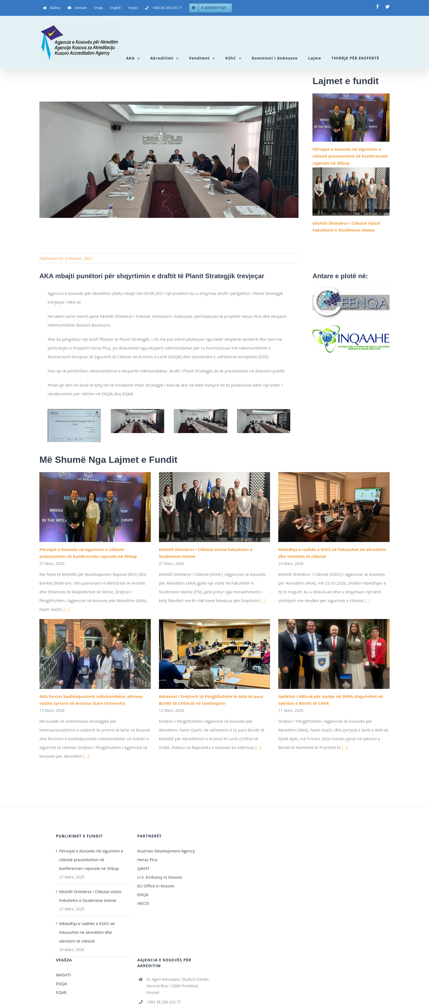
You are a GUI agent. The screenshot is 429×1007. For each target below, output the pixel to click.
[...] (66, 609)
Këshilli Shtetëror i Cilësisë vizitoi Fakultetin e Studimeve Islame (90, 896)
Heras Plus (147, 859)
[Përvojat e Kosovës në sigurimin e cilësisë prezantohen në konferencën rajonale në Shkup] (351, 117)
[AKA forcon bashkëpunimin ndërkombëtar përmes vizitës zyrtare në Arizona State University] (95, 654)
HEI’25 (143, 903)
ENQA (143, 894)
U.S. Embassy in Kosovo (159, 877)
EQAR (61, 992)
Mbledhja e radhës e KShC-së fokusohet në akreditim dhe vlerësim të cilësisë (87, 932)
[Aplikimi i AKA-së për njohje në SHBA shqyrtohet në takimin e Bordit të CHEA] (334, 654)
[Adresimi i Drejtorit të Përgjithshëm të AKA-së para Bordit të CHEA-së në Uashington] (214, 654)
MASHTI (63, 975)
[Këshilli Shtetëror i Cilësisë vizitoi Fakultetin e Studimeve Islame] (351, 191)
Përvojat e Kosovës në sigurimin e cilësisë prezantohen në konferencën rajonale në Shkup (350, 155)
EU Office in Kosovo (156, 885)
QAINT (144, 868)
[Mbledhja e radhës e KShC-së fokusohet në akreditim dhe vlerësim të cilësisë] (334, 507)
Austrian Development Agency (166, 851)
